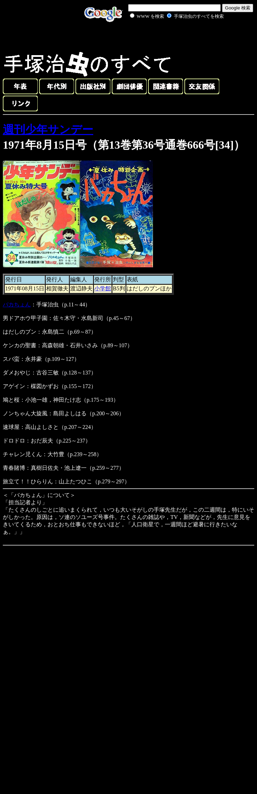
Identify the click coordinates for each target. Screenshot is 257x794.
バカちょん (17, 304)
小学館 (102, 288)
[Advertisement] (169, 36)
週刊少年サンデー (48, 129)
